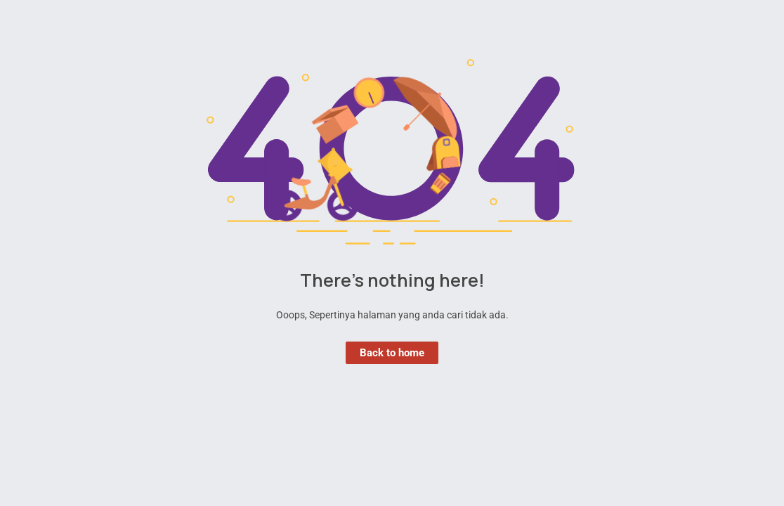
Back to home (392, 352)
